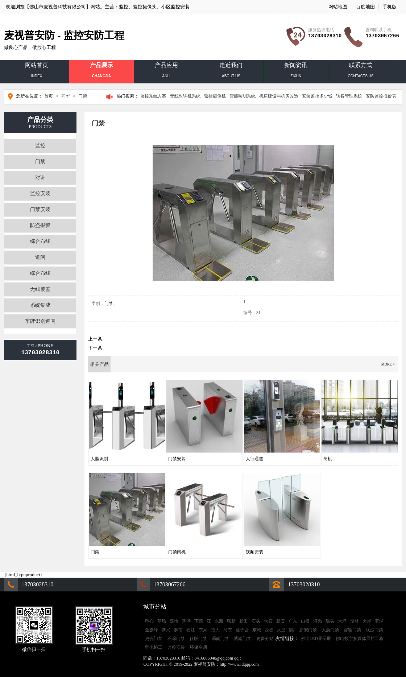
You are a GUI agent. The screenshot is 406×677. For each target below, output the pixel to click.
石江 (190, 629)
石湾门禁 (176, 638)
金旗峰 (151, 629)
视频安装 (254, 551)
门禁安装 (40, 209)
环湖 (186, 621)
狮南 (178, 629)
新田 (243, 621)
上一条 (95, 339)
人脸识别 (99, 458)
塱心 (149, 621)
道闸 (40, 257)
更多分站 (265, 638)
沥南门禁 (220, 638)
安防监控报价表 (381, 96)
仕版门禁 (198, 638)
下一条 (95, 348)
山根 (305, 621)
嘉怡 (174, 621)
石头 (256, 621)
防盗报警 (40, 225)
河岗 (317, 621)
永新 (219, 621)
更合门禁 (153, 638)
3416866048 (255, 658)
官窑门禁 (352, 629)
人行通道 (254, 458)
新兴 (166, 629)
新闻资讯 (296, 72)
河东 (227, 629)
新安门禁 (308, 629)
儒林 (354, 621)
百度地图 (365, 6)
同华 (65, 96)
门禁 (82, 96)
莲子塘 (242, 629)
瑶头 (330, 621)
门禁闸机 (177, 551)
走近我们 (231, 72)
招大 (215, 629)
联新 (231, 621)
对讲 (40, 177)
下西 (198, 621)
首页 (48, 96)
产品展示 (101, 72)
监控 (123, 6)
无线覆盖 (40, 289)
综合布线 (40, 241)
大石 (268, 621)
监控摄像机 (215, 96)
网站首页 (36, 72)
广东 (293, 621)
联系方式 (360, 72)
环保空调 (198, 647)
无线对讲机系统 (185, 96)
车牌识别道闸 (40, 321)
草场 (161, 621)
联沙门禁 (374, 629)
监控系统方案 (153, 96)
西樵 (269, 629)
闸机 (327, 458)
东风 (203, 629)
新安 (280, 621)
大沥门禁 (285, 629)
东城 (256, 629)
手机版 (389, 6)
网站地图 (337, 6)
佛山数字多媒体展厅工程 (360, 638)
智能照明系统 (242, 96)
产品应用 (166, 72)
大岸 (366, 621)
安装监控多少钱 (317, 96)
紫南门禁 (242, 638)
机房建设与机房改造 (278, 96)
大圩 (342, 621)
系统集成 (40, 305)
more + (388, 364)
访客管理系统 (349, 96)
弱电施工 (153, 647)
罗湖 (379, 621)
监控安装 (40, 193)
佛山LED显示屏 (316, 638)
